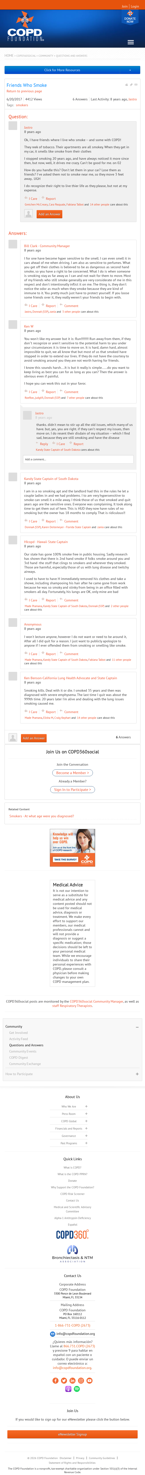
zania (53, 311)
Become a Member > (72, 772)
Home (9, 55)
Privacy (80, 1458)
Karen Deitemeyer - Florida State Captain (66, 527)
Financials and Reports (68, 1128)
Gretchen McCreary (36, 204)
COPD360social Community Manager (96, 1001)
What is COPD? (72, 1167)
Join (125, 6)
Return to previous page (24, 91)
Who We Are (69, 1106)
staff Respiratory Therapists (72, 1006)
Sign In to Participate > (72, 789)
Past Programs (69, 1143)
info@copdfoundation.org (72, 1368)
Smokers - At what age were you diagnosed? (41, 816)
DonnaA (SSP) (40, 311)
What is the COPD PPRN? (72, 1174)
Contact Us (72, 1200)
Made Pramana (33, 606)
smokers (22, 105)
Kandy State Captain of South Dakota (58, 449)
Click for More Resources (62, 70)
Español (72, 1224)
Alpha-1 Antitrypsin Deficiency (72, 1218)
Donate (130, 17)
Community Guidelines (102, 1458)
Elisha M (48, 718)
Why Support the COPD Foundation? (72, 1187)
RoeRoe (29, 397)
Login (135, 6)
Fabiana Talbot (75, 204)
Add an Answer (49, 214)
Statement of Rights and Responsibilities (72, 1462)
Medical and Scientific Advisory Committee (72, 1209)
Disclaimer (66, 1458)
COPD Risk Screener (72, 1194)
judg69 (39, 397)
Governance (69, 1136)
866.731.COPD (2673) (79, 1346)
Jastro (133, 99)
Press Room (69, 1114)
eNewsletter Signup (72, 1434)
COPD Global (68, 1121)
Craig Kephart (62, 718)
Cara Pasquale (57, 204)
